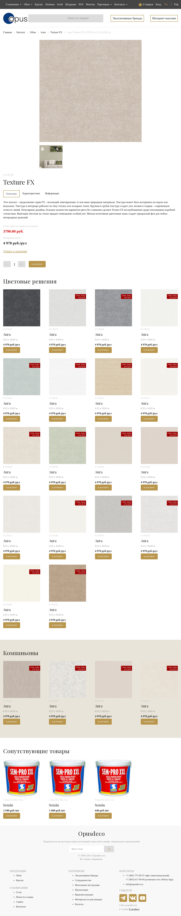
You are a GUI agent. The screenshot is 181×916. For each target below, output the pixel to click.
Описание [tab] (11, 193)
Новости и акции (24, 897)
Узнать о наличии (15, 251)
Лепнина (50, 4)
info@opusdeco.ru (134, 884)
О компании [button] (12, 4)
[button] (146, 4)
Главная (7, 32)
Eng (176, 4)
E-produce (134, 909)
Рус (166, 4)
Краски (39, 4)
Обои (33, 32)
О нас (19, 892)
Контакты (21, 906)
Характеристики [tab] (31, 193)
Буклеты (79, 904)
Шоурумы (70, 4)
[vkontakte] (133, 898)
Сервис (19, 902)
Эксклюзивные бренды (127, 18)
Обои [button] (27, 4)
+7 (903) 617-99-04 (135, 879)
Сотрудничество (83, 880)
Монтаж (90, 4)
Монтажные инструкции (87, 885)
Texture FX (56, 32)
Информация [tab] (52, 193)
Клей (60, 4)
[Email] (91, 849)
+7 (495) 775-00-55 (135, 875)
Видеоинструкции (84, 895)
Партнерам (103, 4)
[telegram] (123, 898)
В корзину (37, 264)
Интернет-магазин (164, 18)
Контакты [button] (119, 4)
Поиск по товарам (78, 18)
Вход (158, 4)
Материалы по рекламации (88, 899)
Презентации (81, 890)
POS (81, 4)
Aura (43, 32)
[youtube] (143, 898)
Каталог (21, 32)
